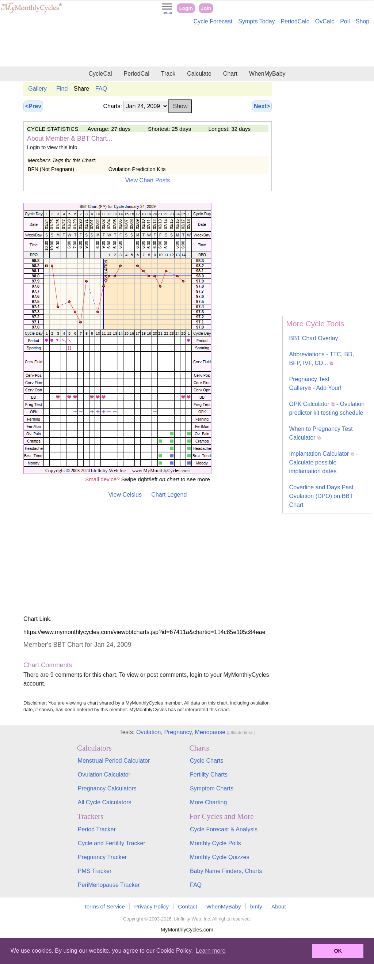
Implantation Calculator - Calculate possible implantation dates (323, 462)
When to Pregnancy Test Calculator (321, 433)
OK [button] (338, 951)
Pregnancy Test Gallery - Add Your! (315, 383)
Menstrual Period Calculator (114, 761)
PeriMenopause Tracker (109, 885)
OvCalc (324, 21)
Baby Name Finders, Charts (226, 871)
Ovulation (148, 732)
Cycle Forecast (213, 21)
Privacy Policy (151, 906)
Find (62, 89)
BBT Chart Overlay (313, 338)
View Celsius (125, 495)
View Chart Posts (147, 180)
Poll (345, 21)
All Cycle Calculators (104, 802)
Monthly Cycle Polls (215, 843)
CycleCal (100, 74)
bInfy (256, 906)
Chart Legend (169, 495)
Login (186, 8)
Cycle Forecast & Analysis (223, 829)
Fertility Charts (209, 774)
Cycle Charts (207, 761)
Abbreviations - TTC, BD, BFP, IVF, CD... (321, 358)
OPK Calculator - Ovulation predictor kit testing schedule (327, 408)
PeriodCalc (295, 21)
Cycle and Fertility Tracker (111, 843)
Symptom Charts (211, 788)
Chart (230, 74)
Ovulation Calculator (104, 774)
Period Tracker (97, 829)
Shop (362, 21)
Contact (187, 906)
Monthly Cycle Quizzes (219, 857)
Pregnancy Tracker (102, 857)
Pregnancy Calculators (107, 788)
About (278, 906)
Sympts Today (256, 21)
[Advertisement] (187, 47)
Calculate (199, 74)
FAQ (101, 89)
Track (168, 74)
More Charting (208, 802)
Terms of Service (104, 906)
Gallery (37, 89)
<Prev (33, 106)
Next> (262, 106)
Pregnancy (177, 732)
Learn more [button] (211, 951)
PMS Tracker (94, 871)
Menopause (210, 732)
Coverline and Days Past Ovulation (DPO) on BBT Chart (321, 496)
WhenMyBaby (267, 74)
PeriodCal (136, 74)
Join (206, 8)
